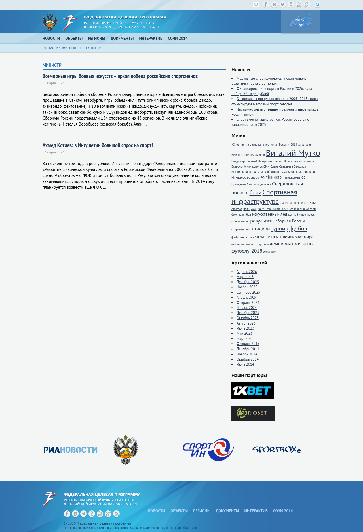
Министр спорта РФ (59, 48)
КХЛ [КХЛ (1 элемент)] (284, 172)
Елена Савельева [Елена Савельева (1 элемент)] (282, 166)
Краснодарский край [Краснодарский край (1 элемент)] (302, 172)
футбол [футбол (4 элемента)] (298, 228)
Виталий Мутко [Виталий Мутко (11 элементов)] (293, 152)
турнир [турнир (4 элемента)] (279, 228)
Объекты (74, 38)
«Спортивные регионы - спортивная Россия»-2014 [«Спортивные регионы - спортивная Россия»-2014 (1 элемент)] (264, 145)
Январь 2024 (247, 307)
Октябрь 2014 (248, 359)
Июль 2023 (245, 328)
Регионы (96, 38)
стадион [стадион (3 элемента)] (261, 228)
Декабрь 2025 (248, 281)
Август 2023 (246, 323)
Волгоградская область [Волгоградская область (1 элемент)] (299, 161)
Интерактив (151, 38)
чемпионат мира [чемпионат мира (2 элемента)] (298, 236)
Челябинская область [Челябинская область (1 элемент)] (302, 209)
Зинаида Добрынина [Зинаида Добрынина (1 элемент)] (266, 172)
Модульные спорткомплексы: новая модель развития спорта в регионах (268, 81)
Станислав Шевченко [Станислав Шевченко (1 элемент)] (293, 203)
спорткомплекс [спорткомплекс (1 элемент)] (241, 229)
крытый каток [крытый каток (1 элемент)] (297, 215)
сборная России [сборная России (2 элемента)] (290, 221)
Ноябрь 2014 (247, 354)
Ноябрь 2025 (247, 287)
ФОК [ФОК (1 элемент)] (246, 209)
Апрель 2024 (247, 297)
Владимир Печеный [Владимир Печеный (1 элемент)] (244, 161)
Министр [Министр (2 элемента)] (273, 177)
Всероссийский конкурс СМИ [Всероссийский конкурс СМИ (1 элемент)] (250, 166)
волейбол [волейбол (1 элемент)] (245, 215)
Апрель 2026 (247, 271)
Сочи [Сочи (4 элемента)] (255, 192)
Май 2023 (244, 333)
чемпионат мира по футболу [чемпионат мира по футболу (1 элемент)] (250, 244)
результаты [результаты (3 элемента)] (262, 220)
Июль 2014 (245, 364)
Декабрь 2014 (248, 349)
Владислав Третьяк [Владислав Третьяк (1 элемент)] (270, 161)
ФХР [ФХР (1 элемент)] (254, 209)
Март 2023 (245, 338)
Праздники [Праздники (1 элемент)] (238, 184)
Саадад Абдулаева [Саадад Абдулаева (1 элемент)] (259, 184)
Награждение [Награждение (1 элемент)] (292, 177)
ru (256, 5)
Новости (51, 38)
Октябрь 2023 (248, 317)
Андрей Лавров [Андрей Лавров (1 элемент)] (254, 155)
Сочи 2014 (178, 38)
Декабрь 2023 (248, 312)
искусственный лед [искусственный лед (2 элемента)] (269, 214)
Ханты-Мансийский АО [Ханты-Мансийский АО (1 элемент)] (273, 209)
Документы (122, 38)
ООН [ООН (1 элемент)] (304, 177)
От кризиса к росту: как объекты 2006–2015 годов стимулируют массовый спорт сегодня (274, 101)
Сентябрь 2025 (248, 292)
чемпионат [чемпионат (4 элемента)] (268, 236)
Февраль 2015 (248, 343)
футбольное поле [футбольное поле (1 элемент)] (242, 237)
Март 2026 (245, 276)
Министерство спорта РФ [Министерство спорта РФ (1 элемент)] (248, 177)
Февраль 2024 (248, 302)
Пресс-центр (90, 48)
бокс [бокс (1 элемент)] (234, 215)
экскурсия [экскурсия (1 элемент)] (269, 251)
